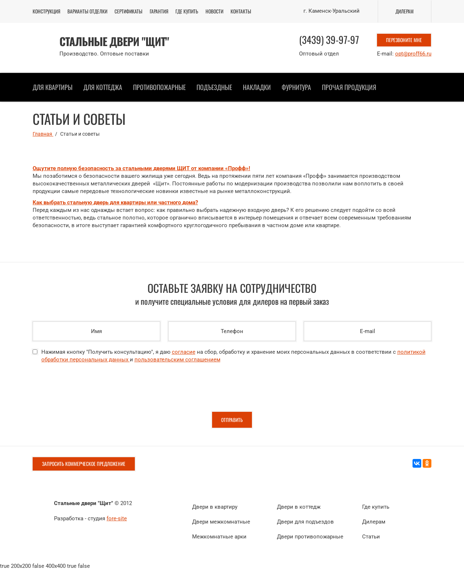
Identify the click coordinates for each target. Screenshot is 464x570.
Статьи (371, 536)
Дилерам (373, 521)
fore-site (117, 518)
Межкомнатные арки (219, 536)
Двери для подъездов (305, 521)
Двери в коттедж (298, 507)
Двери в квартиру (214, 507)
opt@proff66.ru (413, 53)
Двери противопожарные (310, 536)
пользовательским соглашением (177, 359)
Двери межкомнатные (221, 521)
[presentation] (88, 390)
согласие (183, 352)
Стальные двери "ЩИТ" (114, 41)
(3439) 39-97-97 (329, 39)
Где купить (375, 507)
